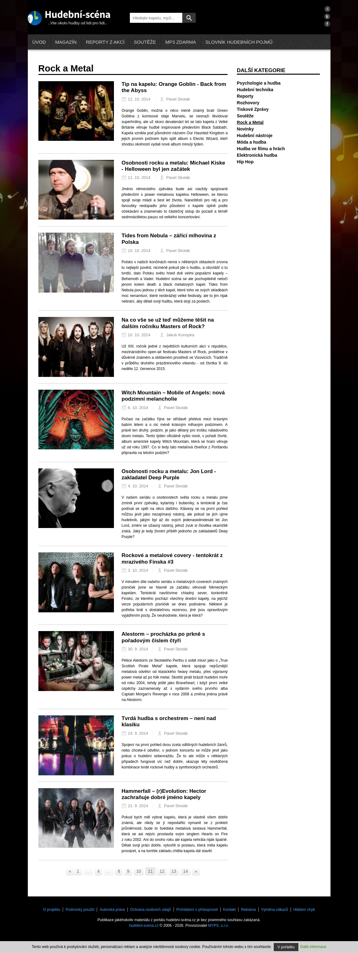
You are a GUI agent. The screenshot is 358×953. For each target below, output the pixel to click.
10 (138, 871)
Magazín (65, 42)
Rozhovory (248, 102)
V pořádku (286, 947)
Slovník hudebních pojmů (238, 42)
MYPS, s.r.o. (218, 925)
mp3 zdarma (180, 42)
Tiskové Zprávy (253, 109)
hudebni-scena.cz (144, 925)
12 (161, 871)
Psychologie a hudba (259, 83)
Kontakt (229, 909)
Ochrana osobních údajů (150, 909)
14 (185, 871)
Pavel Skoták (175, 99)
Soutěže (145, 42)
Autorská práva (112, 909)
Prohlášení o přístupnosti (197, 909)
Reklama (248, 909)
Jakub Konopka (177, 335)
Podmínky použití (80, 909)
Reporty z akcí (105, 42)
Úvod (39, 42)
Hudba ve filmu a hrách (261, 148)
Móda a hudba (251, 142)
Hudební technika (255, 89)
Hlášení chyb (304, 909)
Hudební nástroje (254, 135)
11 (150, 871)
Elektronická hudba (257, 155)
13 (173, 871)
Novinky (245, 128)
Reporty (245, 96)
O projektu (51, 909)
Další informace (313, 947)
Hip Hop (245, 161)
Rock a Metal (250, 122)
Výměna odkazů (274, 909)
